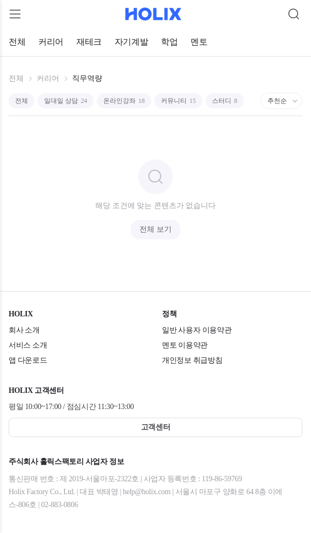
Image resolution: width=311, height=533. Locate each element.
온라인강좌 (124, 101)
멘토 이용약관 (185, 345)
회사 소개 (24, 330)
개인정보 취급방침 (192, 360)
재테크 (89, 41)
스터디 (224, 101)
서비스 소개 (28, 345)
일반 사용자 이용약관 (196, 330)
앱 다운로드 (28, 360)
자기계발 (131, 41)
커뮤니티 (178, 101)
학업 (169, 41)
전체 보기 (155, 229)
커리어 (50, 41)
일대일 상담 (65, 101)
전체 (17, 41)
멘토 (198, 41)
